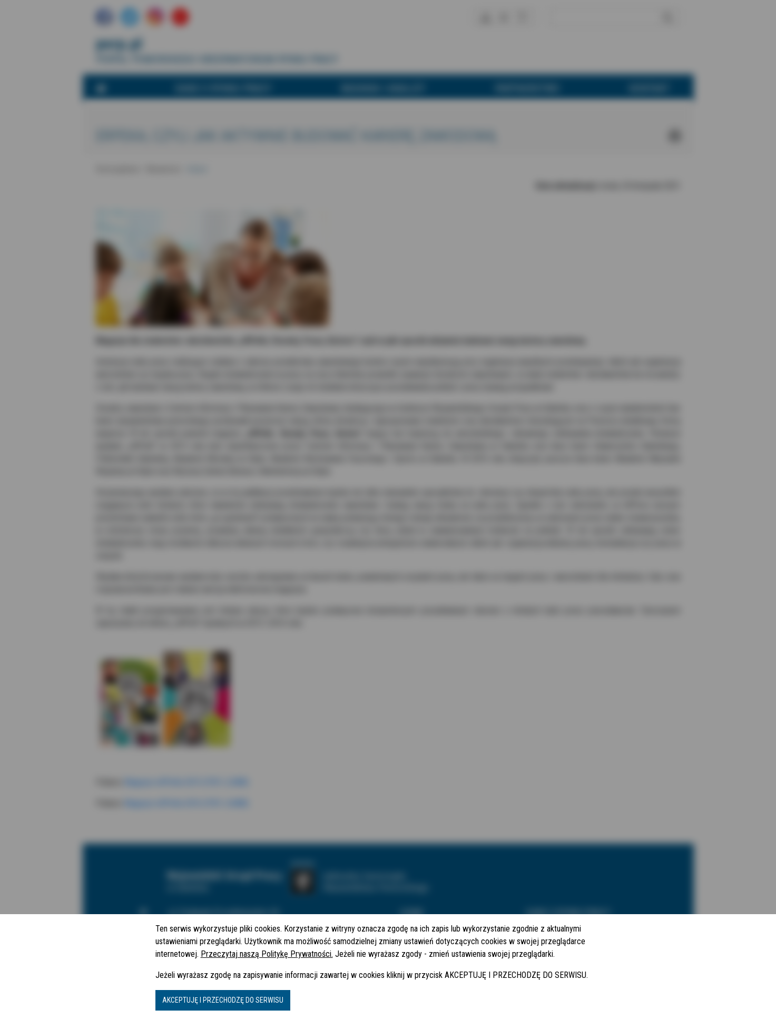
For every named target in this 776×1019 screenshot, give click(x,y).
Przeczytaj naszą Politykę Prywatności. (267, 954)
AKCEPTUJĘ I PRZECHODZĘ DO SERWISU (222, 1000)
